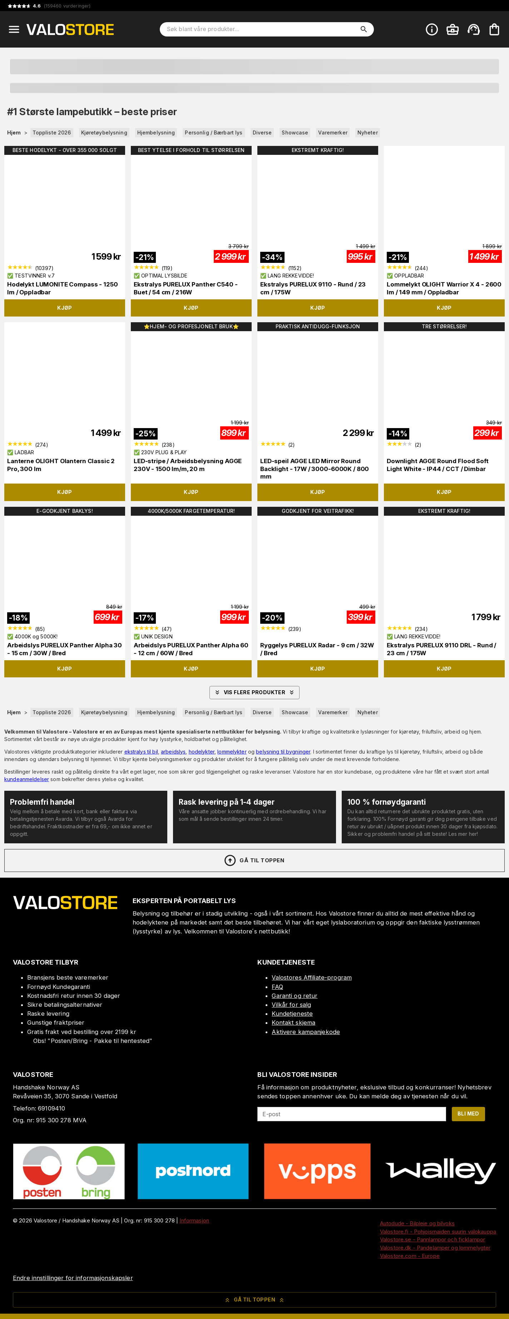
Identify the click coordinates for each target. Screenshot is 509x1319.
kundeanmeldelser (26, 779)
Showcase (295, 132)
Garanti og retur (294, 995)
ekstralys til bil (141, 752)
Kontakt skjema (293, 1022)
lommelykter (231, 752)
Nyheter (367, 132)
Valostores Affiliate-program (312, 977)
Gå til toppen (253, 860)
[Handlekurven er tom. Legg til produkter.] (494, 29)
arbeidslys (173, 752)
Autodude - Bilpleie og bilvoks (417, 1223)
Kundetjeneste (292, 1013)
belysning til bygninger (283, 752)
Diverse (262, 132)
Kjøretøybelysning (104, 132)
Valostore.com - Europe (410, 1255)
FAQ (277, 986)
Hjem (14, 132)
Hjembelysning (156, 132)
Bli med (468, 1113)
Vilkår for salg (291, 1004)
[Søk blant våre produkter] (262, 29)
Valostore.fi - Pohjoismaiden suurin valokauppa (438, 1231)
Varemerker (332, 132)
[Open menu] (14, 29)
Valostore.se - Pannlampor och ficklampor (432, 1239)
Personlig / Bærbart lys (213, 132)
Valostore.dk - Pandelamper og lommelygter (435, 1247)
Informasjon (194, 1220)
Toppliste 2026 (52, 132)
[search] (364, 29)
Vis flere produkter (255, 692)
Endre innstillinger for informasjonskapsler (73, 1277)
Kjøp (64, 308)
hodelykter (201, 752)
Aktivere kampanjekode (306, 1031)
